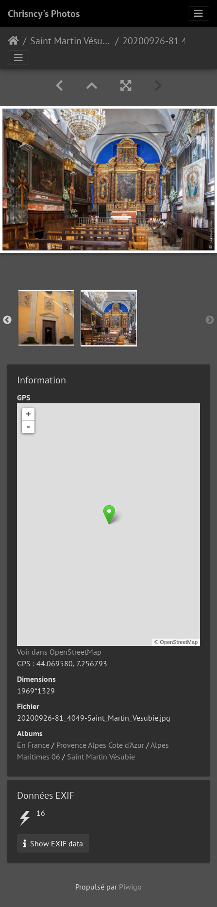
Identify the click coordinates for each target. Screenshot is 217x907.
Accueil (13, 40)
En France (33, 745)
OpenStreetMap (179, 642)
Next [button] (210, 320)
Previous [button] (7, 320)
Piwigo (130, 886)
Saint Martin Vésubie (70, 40)
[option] (46, 318)
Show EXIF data (53, 843)
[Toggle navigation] (198, 13)
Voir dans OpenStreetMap (59, 652)
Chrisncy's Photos (44, 13)
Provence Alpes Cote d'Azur (100, 745)
